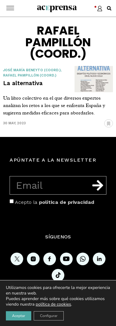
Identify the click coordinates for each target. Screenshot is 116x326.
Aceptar (18, 315)
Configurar (49, 315)
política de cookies (53, 304)
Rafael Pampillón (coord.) (29, 75)
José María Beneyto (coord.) (32, 70)
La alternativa (23, 83)
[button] (109, 8)
